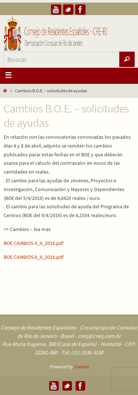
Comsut (81, 367)
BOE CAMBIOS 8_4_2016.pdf (33, 257)
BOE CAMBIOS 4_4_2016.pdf (33, 243)
